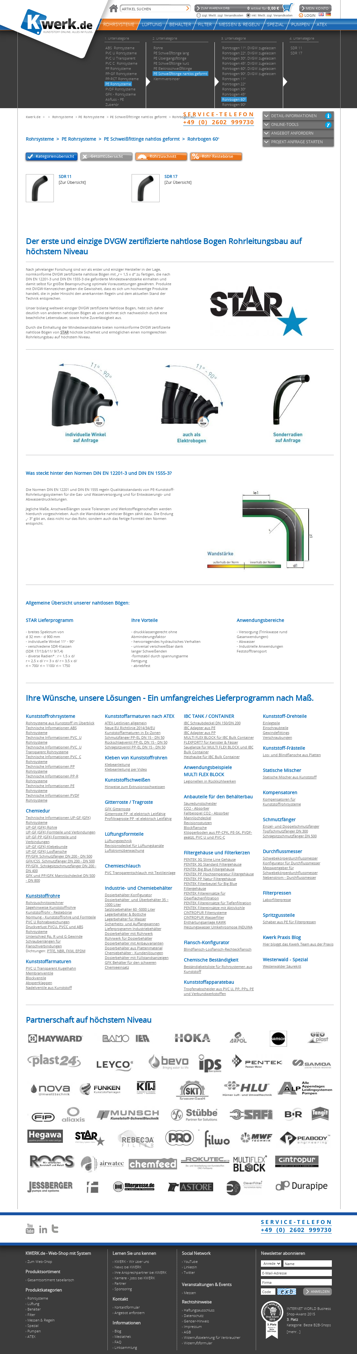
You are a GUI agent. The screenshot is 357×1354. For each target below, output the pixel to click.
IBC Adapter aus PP (200, 732)
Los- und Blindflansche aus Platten (292, 754)
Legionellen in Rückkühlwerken (210, 781)
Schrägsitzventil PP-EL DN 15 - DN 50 (135, 747)
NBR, (61, 950)
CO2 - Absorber (196, 808)
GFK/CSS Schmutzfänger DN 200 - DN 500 (60, 861)
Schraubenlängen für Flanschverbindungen (44, 943)
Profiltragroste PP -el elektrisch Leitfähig (138, 818)
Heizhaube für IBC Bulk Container (212, 756)
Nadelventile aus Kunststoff (49, 987)
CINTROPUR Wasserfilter (204, 917)
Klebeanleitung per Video (126, 769)
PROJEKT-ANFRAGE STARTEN (297, 142)
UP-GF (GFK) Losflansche (46, 851)
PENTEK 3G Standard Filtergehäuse (213, 864)
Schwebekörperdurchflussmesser (290, 858)
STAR (64, 332)
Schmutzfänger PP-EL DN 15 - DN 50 (134, 737)
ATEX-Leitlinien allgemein (126, 722)
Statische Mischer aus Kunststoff (290, 777)
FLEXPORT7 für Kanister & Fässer (211, 742)
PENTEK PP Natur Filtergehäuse (210, 878)
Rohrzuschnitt (163, 156)
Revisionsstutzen (198, 822)
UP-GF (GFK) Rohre (41, 827)
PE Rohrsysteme (91, 117)
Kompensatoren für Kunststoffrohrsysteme (282, 801)
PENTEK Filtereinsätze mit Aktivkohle (214, 907)
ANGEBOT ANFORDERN (292, 133)
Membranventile (39, 973)
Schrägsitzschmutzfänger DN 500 (290, 835)
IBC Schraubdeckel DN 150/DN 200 (212, 722)
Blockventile (36, 977)
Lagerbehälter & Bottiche (125, 914)
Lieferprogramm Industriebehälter (133, 928)
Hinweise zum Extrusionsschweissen (135, 786)
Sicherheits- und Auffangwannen (132, 923)
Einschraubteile (275, 727)
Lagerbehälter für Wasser (125, 919)
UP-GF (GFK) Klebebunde (46, 846)
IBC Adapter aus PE (199, 727)
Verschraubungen (277, 737)
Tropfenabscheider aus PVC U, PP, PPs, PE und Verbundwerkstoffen (219, 991)
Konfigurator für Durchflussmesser (291, 862)
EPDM (80, 950)
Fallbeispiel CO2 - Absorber (206, 813)
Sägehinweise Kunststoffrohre (51, 907)
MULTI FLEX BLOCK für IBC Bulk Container (219, 737)
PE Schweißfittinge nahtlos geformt (138, 117)
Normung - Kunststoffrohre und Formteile (61, 917)
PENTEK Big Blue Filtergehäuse (209, 869)
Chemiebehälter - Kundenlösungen (134, 952)
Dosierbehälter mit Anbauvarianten (134, 943)
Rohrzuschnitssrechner (45, 902)
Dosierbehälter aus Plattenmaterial (134, 947)
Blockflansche (195, 827)
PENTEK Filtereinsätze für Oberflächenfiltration (204, 895)
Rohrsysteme (62, 117)
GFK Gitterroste (117, 808)
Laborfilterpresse (277, 899)
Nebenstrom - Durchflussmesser (289, 877)
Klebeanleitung (117, 764)
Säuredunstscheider (200, 803)
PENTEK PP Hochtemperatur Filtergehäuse (219, 873)
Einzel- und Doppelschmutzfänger (291, 826)
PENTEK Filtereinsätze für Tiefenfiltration (217, 902)
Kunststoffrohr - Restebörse (49, 912)
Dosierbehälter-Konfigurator (128, 894)
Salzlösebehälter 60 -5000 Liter (130, 909)
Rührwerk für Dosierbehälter (128, 938)
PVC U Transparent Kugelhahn (51, 968)
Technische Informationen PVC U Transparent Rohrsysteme (54, 749)
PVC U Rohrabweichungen (48, 921)
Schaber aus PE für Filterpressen (289, 921)
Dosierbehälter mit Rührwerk (129, 933)
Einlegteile (271, 722)
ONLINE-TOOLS (285, 124)
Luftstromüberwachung (124, 850)
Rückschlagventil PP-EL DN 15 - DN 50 (136, 742)
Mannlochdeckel (197, 817)
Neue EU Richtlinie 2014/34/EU (130, 727)
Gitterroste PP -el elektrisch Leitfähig (135, 813)
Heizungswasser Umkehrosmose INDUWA (218, 927)
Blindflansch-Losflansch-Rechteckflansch (218, 949)
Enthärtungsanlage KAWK (205, 922)
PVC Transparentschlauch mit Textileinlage (140, 872)
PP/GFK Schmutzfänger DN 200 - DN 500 (59, 856)
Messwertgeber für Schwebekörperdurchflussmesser (290, 870)
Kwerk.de (33, 117)
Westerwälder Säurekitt (282, 966)
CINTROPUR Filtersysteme (205, 912)
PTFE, (52, 950)
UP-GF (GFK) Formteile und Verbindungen (60, 832)
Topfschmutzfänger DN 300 (285, 831)
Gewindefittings (276, 732)
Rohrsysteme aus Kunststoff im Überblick (60, 722)
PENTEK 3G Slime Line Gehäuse (210, 859)
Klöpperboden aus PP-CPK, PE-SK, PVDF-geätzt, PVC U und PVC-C (218, 835)
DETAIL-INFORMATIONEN (294, 115)
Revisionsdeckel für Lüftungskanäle (134, 845)
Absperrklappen (39, 982)
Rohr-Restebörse (217, 156)
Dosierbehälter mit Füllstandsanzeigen (137, 957)
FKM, (70, 950)
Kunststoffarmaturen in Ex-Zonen (133, 732)
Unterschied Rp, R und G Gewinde (54, 936)
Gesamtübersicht (107, 156)
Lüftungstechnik (118, 840)
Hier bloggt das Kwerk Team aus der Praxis (298, 944)
